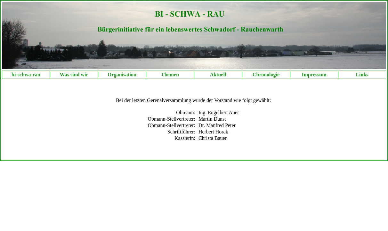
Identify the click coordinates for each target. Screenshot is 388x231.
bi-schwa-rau (26, 74)
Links (362, 74)
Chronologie (266, 74)
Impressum (314, 74)
